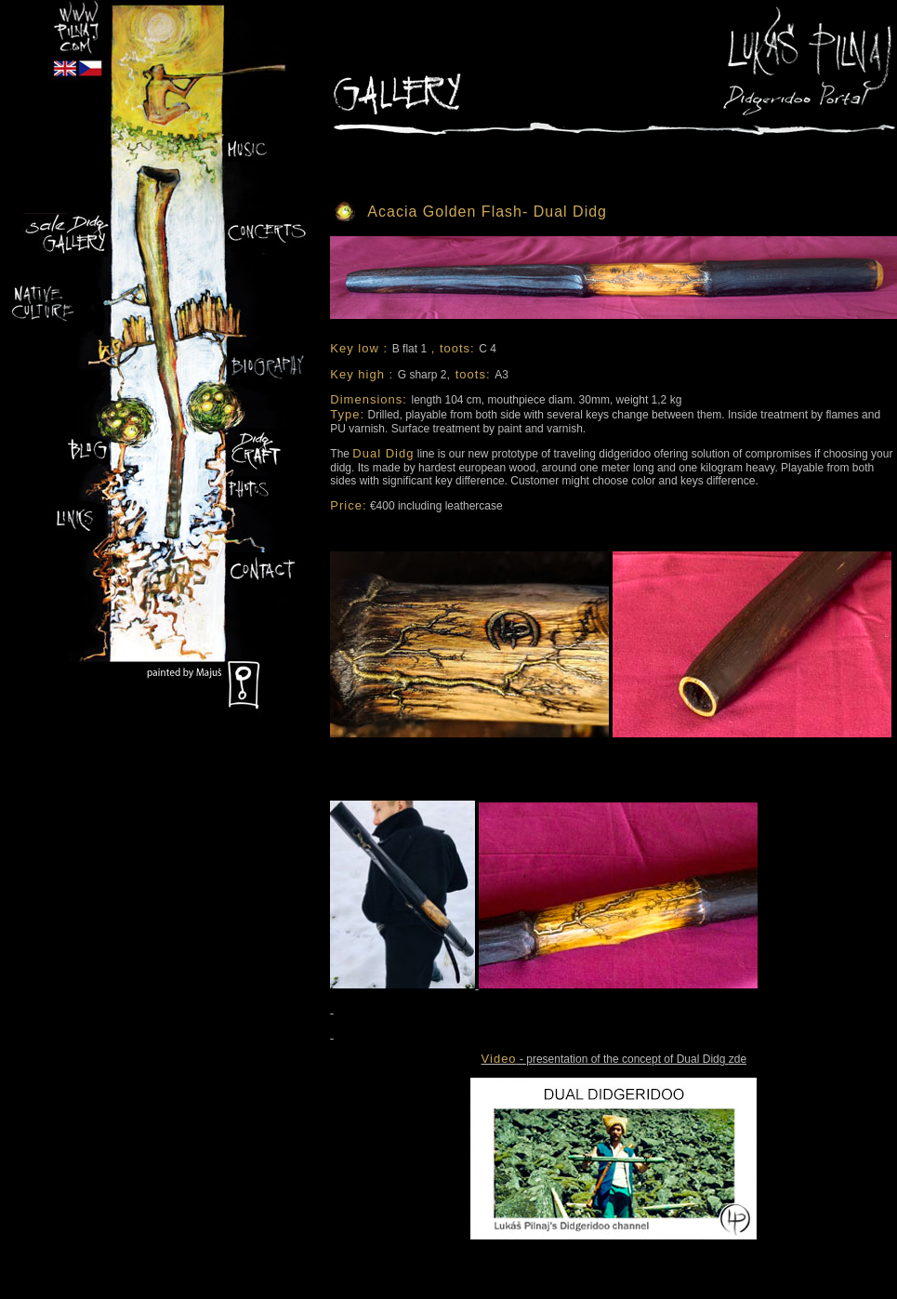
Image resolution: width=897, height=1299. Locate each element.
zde (737, 1059)
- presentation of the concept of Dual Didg (605, 1059)
